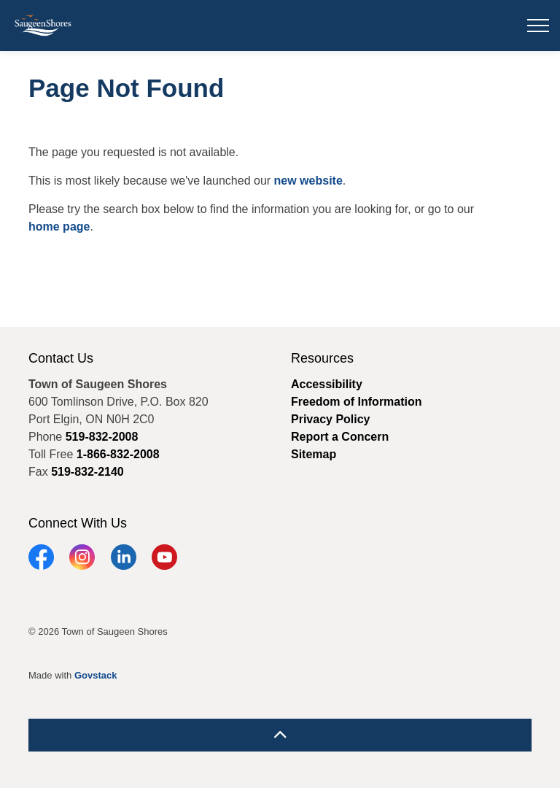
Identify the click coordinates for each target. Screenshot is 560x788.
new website (308, 180)
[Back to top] (280, 735)
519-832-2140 (87, 472)
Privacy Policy (330, 419)
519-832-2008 (102, 436)
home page (59, 226)
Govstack (95, 675)
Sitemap (313, 454)
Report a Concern (340, 436)
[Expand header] (538, 25)
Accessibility (326, 384)
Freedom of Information (356, 401)
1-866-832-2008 (118, 454)
